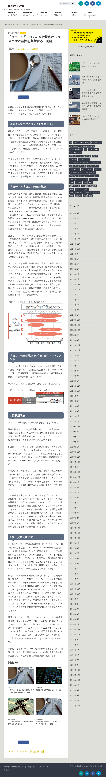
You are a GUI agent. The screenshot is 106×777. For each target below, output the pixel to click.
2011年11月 (75, 675)
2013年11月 (75, 651)
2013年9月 (74, 656)
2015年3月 (74, 632)
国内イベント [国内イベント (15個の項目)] (75, 186)
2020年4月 (74, 423)
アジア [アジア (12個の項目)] (94, 156)
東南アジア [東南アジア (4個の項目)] (79, 189)
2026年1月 (74, 232)
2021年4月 (74, 394)
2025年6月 (74, 256)
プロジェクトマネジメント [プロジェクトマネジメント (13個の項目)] (79, 176)
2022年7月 (74, 351)
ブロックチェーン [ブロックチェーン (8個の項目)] (89, 172)
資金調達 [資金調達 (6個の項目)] (78, 196)
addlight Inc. (82, 766)
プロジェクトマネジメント (19, 752)
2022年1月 (74, 370)
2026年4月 (74, 218)
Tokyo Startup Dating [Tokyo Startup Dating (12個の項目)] (87, 146)
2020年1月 (74, 432)
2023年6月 (74, 332)
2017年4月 (74, 547)
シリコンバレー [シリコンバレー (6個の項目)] (93, 166)
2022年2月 (74, 365)
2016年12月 (75, 561)
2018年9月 (74, 466)
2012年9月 (74, 670)
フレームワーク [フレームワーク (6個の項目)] (75, 172)
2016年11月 (75, 566)
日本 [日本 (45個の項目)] (71, 189)
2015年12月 (75, 604)
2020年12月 (75, 413)
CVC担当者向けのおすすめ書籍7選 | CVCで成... (92, 117)
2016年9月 (74, 575)
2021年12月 (75, 375)
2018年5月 (74, 485)
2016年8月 (74, 580)
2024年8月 (74, 289)
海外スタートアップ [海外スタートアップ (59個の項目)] (77, 192)
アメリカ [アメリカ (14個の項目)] (73, 159)
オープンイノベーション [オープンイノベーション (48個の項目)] (91, 162)
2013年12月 (75, 647)
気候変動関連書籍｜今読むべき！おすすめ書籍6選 (92, 105)
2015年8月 (74, 618)
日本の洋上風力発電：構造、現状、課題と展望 (92, 77)
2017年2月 (74, 556)
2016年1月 (74, 599)
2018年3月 (74, 494)
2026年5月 (74, 213)
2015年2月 (74, 637)
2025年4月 (74, 261)
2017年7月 (74, 532)
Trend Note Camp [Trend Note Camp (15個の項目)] (76, 149)
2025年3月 (74, 265)
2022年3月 (74, 361)
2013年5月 (74, 666)
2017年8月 (74, 528)
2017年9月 (74, 523)
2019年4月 (74, 451)
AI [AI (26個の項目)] (71, 143)
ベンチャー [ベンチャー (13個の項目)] (95, 176)
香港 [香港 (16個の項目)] (90, 196)
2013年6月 (74, 661)
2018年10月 (75, 461)
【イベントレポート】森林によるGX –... (92, 64)
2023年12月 (75, 313)
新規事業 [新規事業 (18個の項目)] (93, 186)
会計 (34, 752)
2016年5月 (74, 594)
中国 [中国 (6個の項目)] (71, 182)
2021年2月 (74, 404)
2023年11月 (75, 318)
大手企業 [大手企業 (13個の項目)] (85, 186)
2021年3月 (74, 399)
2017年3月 (74, 551)
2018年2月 (74, 499)
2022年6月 (74, 356)
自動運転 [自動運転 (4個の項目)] (96, 192)
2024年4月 (74, 299)
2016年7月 (74, 585)
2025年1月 (74, 275)
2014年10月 (75, 642)
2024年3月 (74, 303)
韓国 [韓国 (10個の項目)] (85, 196)
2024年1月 (74, 308)
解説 (41, 752)
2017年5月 (74, 542)
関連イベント (58, 13)
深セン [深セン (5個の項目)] (88, 192)
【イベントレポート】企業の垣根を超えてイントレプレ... (92, 92)
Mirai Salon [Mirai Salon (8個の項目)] (74, 146)
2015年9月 (74, 613)
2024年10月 (75, 284)
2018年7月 (74, 475)
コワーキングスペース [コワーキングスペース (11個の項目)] (78, 166)
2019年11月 (75, 442)
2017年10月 (75, 518)
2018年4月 (74, 489)
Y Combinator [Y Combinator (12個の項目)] (93, 149)
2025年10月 (75, 246)
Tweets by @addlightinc (86, 47)
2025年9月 (74, 251)
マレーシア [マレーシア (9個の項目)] (93, 179)
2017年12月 (75, 508)
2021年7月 (74, 384)
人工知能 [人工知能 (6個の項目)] (78, 182)
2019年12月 (75, 437)
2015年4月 (74, 627)
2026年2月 (74, 227)
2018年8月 (74, 470)
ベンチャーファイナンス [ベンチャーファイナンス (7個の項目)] (78, 179)
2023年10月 (75, 322)
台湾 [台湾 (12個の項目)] (85, 182)
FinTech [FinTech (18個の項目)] (94, 143)
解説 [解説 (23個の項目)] (71, 196)
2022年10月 (75, 342)
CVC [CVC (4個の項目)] (75, 143)
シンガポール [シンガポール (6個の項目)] (75, 169)
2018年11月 (75, 456)
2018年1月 (74, 504)
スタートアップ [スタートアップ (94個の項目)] (87, 169)
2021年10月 (75, 380)
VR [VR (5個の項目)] (85, 149)
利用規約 (29, 767)
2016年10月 (75, 570)
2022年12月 (75, 337)
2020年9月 (74, 418)
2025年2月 (74, 270)
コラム (73, 13)
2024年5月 (74, 294)
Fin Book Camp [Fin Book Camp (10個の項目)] (84, 143)
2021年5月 (74, 389)
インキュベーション (42, 13)
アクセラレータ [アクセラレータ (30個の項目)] (75, 152)
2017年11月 (75, 513)
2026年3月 (74, 223)
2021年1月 (74, 408)
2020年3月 (74, 427)
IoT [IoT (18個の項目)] (100, 143)
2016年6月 (74, 589)
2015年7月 (74, 623)
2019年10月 (75, 446)
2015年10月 (75, 608)
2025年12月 (75, 237)
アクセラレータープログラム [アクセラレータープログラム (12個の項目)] (80, 156)
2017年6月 (74, 537)
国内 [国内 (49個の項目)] (90, 182)
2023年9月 (74, 327)
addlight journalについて (89, 14)
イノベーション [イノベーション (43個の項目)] (83, 159)
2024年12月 (75, 280)
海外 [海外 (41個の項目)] (86, 189)
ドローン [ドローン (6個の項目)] (97, 169)
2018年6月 (74, 480)
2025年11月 (75, 242)
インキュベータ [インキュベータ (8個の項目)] (75, 162)
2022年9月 (74, 346)
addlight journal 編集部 (28, 49)
